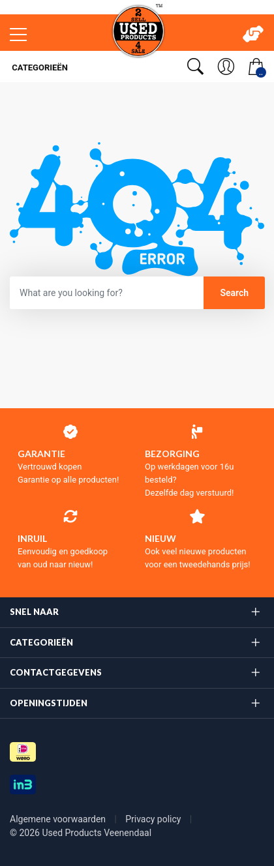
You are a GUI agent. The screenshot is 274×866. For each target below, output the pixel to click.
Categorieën (39, 67)
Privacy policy (154, 819)
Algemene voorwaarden (59, 819)
